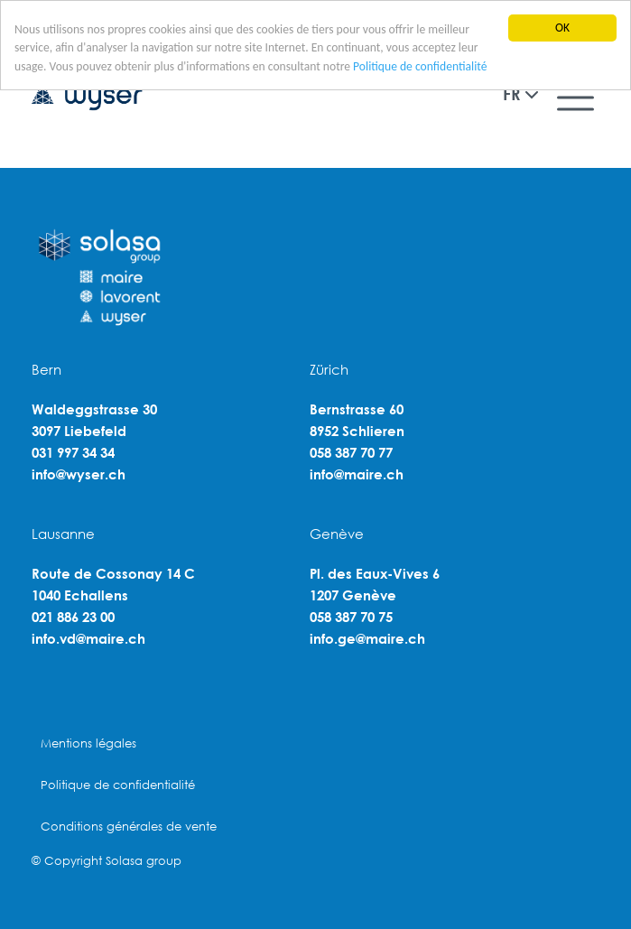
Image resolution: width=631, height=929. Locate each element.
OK (562, 27)
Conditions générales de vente (129, 826)
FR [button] (511, 94)
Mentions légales (88, 743)
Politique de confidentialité (420, 66)
